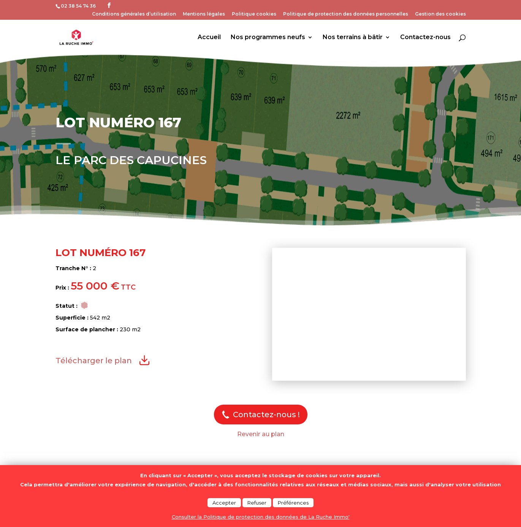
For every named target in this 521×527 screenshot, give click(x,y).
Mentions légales (204, 14)
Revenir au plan (260, 434)
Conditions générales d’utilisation (134, 14)
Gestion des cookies (440, 14)
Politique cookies (254, 14)
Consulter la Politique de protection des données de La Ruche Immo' (261, 517)
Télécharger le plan (93, 360)
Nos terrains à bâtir (353, 38)
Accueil (209, 38)
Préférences (293, 503)
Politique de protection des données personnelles (345, 14)
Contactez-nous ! (266, 414)
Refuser (256, 503)
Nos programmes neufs (268, 38)
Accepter (224, 503)
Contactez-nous (425, 38)
